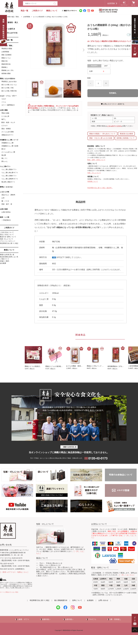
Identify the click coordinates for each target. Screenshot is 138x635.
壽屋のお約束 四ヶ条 (7, 254)
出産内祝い (69, 619)
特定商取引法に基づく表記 (9, 243)
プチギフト (92, 619)
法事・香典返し (115, 619)
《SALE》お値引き (7, 29)
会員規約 (90, 600)
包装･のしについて (6, 239)
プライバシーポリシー (7, 241)
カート (133, 5)
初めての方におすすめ (8, 33)
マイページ (124, 5)
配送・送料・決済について (96, 160)
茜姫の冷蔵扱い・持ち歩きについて (102, 134)
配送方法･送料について (8, 237)
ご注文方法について (7, 232)
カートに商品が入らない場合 (9, 592)
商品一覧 (24, 11)
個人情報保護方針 (60, 600)
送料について (77, 600)
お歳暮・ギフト (23, 619)
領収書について (92, 181)
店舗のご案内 (4, 261)
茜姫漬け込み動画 (126, 134)
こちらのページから (114, 126)
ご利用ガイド (37, 11)
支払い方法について (7, 234)
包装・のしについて (94, 173)
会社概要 (3, 263)
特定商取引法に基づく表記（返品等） (100, 188)
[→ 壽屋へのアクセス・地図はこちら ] (14, 572)
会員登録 (111, 3)
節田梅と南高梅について (126, 138)
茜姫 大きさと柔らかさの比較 (100, 138)
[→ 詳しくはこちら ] (126, 575)
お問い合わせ (103, 600)
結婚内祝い (46, 619)
